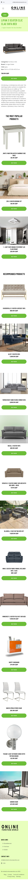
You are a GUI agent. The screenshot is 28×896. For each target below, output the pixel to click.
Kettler (6, 849)
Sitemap (18, 876)
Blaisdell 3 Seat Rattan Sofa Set (14, 531)
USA (4, 2)
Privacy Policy (11, 876)
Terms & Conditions (18, 874)
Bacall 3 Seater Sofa (14, 446)
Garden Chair (14, 802)
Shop (4, 15)
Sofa (15, 62)
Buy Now (14, 78)
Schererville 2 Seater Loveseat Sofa (14, 308)
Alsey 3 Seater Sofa (14, 354)
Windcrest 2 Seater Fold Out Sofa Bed (14, 616)
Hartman (6, 846)
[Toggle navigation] (3, 8)
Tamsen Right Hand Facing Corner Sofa (14, 400)
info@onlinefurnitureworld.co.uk (19, 2)
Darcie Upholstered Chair (14, 708)
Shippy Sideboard (14, 662)
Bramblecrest (7, 843)
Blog (5, 874)
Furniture (11, 62)
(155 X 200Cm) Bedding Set (14, 201)
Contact (10, 874)
